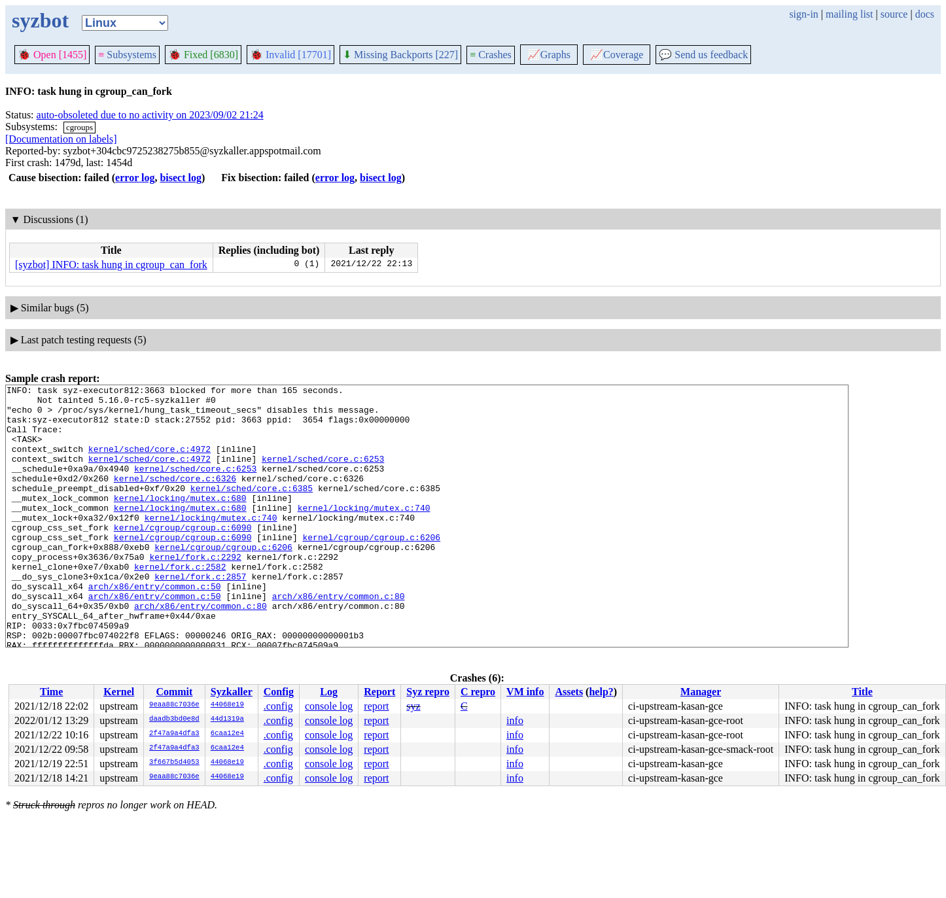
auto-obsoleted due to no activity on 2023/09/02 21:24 (150, 114)
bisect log (180, 177)
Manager (700, 691)
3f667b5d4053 (174, 762)
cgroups (79, 127)
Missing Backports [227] (400, 54)
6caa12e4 (227, 733)
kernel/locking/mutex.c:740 (364, 533)
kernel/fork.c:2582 (180, 604)
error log (134, 177)
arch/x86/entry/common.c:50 (154, 627)
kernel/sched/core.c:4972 (149, 462)
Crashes (491, 54)
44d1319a (227, 719)
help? (601, 691)
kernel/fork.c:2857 (200, 615)
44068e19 (227, 705)
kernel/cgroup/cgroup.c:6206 (371, 568)
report (376, 706)
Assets (569, 691)
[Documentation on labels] (61, 139)
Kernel (118, 691)
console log (329, 706)
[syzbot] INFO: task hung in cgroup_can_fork (111, 264)
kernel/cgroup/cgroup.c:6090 (183, 556)
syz (413, 706)
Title (862, 691)
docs (924, 14)
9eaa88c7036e (174, 705)
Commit (174, 691)
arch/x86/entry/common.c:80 (338, 639)
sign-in (803, 14)
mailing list (849, 14)
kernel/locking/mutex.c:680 (180, 521)
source (894, 14)
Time (51, 691)
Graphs (548, 54)
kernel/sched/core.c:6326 (175, 498)
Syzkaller (232, 691)
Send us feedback (703, 54)
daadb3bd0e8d (174, 719)
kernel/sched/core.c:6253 (323, 474)
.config (278, 706)
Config (279, 691)
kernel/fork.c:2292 (195, 592)
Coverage (616, 54)
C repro (478, 691)
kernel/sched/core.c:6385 (251, 509)
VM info (525, 691)
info (514, 720)
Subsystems (127, 54)
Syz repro (427, 691)
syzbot (40, 20)
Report (379, 691)
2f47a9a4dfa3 (174, 733)
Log (329, 691)
